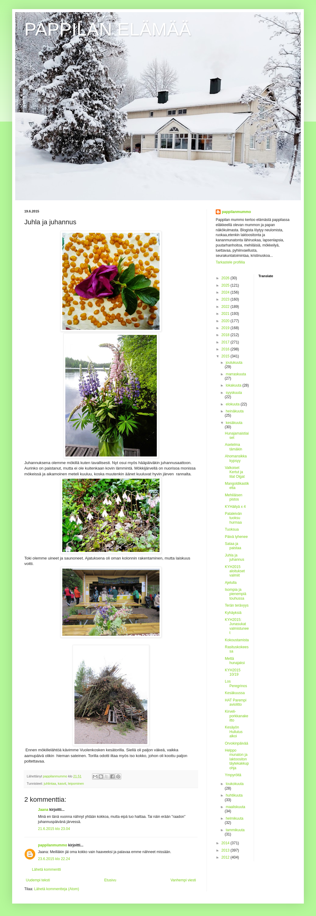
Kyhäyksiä (233, 613)
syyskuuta (234, 393)
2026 (226, 278)
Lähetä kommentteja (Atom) (56, 889)
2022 (226, 307)
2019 (226, 328)
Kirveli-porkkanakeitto (236, 715)
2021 (226, 314)
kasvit (62, 783)
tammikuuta (235, 830)
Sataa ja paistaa (233, 546)
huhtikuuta (234, 795)
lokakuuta (234, 385)
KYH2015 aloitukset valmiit (235, 571)
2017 (226, 342)
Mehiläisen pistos (233, 497)
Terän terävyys (237, 605)
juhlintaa (50, 783)
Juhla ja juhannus (234, 557)
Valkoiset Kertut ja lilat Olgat (235, 472)
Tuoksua (232, 529)
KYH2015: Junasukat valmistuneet (237, 626)
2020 (226, 321)
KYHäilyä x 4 (235, 506)
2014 (226, 843)
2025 (226, 285)
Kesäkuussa (235, 693)
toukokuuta (235, 784)
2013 (226, 850)
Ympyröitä (233, 775)
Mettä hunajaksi (235, 660)
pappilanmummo (52, 845)
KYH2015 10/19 (232, 672)
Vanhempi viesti (183, 880)
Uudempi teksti (38, 880)
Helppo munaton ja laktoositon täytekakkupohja (237, 759)
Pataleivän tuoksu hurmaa (233, 518)
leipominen (76, 783)
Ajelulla (231, 582)
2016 (226, 349)
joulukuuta (234, 362)
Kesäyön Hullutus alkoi (233, 731)
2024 (226, 292)
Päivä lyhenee (236, 537)
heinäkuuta (235, 411)
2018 (226, 335)
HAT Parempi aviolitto (235, 702)
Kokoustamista (237, 640)
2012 (226, 857)
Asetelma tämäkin (233, 447)
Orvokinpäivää (236, 743)
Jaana (43, 810)
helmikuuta (234, 818)
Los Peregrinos (236, 683)
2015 (226, 356)
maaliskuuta (235, 807)
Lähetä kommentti (46, 869)
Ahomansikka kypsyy (236, 458)
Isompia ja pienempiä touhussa (235, 594)
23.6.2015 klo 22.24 (54, 859)
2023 (226, 299)
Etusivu (110, 880)
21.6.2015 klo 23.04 (54, 829)
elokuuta (233, 404)
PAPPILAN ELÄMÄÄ (107, 29)
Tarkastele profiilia (230, 262)
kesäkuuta (234, 423)
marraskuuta (236, 374)
